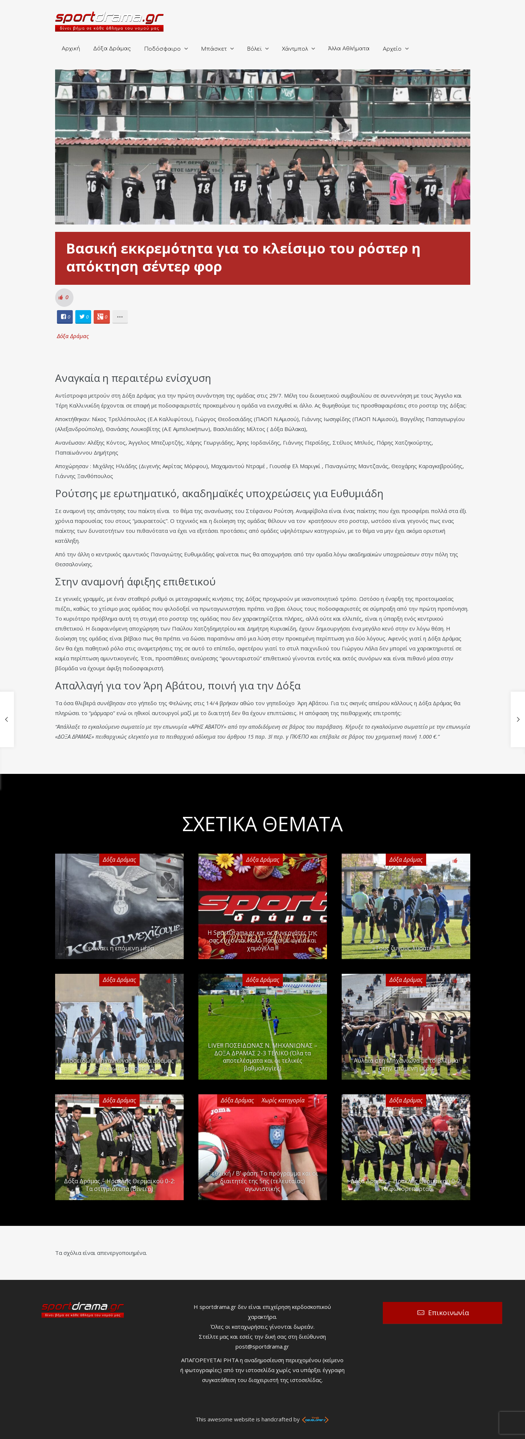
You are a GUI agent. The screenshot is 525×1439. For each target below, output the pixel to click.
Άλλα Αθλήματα (349, 48)
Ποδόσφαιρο (162, 49)
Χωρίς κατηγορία (283, 1100)
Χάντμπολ (295, 49)
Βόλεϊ (254, 49)
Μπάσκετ (214, 49)
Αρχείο (392, 49)
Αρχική (71, 48)
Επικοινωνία (448, 1312)
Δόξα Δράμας (112, 48)
